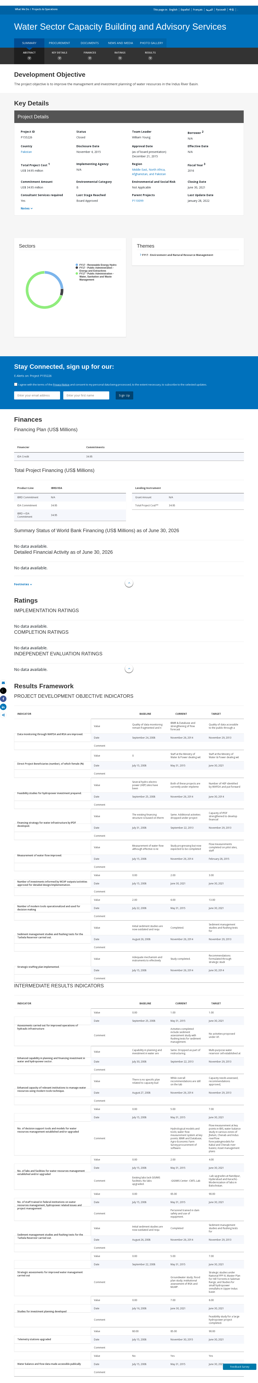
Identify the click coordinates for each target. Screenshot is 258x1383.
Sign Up (124, 395)
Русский (221, 9)
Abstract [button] (29, 56)
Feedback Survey (239, 1366)
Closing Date (197, 182)
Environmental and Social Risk (154, 182)
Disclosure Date (87, 146)
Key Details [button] (59, 56)
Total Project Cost (35, 164)
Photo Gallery (151, 43)
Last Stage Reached (91, 195)
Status (81, 131)
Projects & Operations (45, 9)
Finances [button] (90, 56)
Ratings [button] (120, 56)
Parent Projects (143, 195)
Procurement (59, 43)
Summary (29, 43)
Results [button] (150, 56)
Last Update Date (200, 195)
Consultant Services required (42, 195)
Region (137, 164)
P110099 (138, 201)
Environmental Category (94, 182)
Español (185, 9)
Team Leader (141, 131)
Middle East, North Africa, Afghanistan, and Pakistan (149, 172)
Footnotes (21, 584)
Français (198, 9)
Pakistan (26, 152)
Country (26, 146)
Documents (90, 43)
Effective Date (198, 146)
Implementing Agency (92, 164)
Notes (25, 208)
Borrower (195, 132)
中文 (231, 9)
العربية (209, 9)
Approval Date (142, 146)
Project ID (28, 131)
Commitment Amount (37, 182)
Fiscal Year (196, 164)
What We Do (22, 9)
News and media (120, 43)
